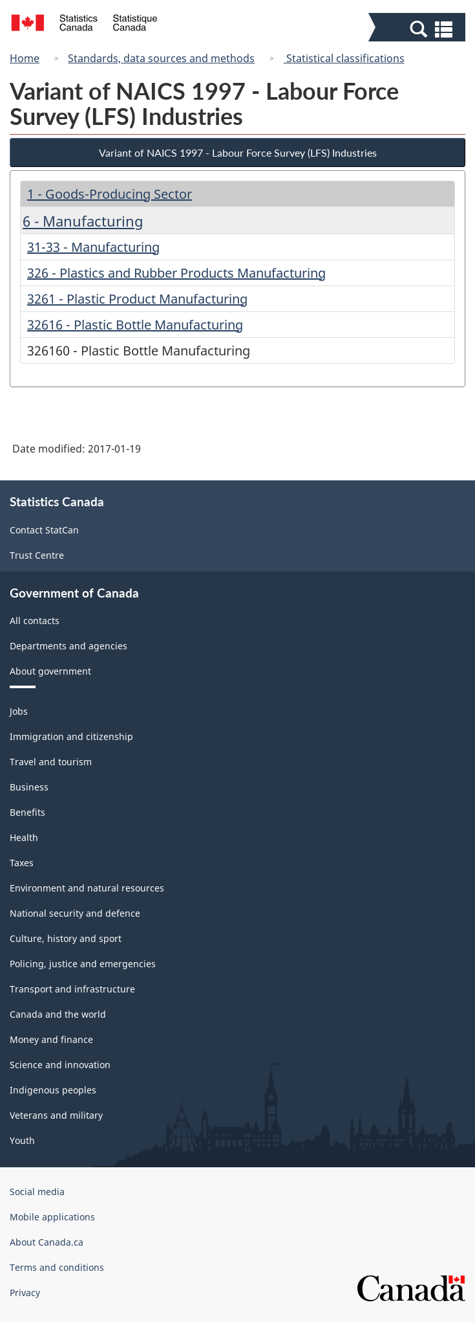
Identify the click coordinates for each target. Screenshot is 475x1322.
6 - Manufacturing (83, 220)
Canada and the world (58, 1014)
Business (29, 787)
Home (24, 58)
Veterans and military (56, 1115)
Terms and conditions (57, 1267)
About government (50, 671)
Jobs (19, 711)
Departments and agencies (68, 646)
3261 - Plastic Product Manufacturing (137, 299)
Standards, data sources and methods (161, 58)
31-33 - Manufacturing (93, 247)
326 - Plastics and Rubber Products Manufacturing (176, 273)
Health (24, 837)
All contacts (34, 620)
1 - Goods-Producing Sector (109, 194)
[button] (418, 28)
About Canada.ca (46, 1242)
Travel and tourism (51, 762)
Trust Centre (37, 555)
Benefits (27, 812)
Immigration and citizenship (71, 736)
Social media (37, 1191)
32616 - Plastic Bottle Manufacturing (135, 324)
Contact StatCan (44, 530)
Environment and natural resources (87, 888)
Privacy (25, 1292)
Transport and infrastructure (72, 989)
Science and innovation (60, 1065)
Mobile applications (52, 1217)
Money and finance (51, 1039)
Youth (22, 1140)
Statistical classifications (344, 58)
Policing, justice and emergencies (83, 964)
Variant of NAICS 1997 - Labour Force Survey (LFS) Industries (238, 152)
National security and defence (75, 913)
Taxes (22, 863)
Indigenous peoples (53, 1090)
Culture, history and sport (65, 938)
